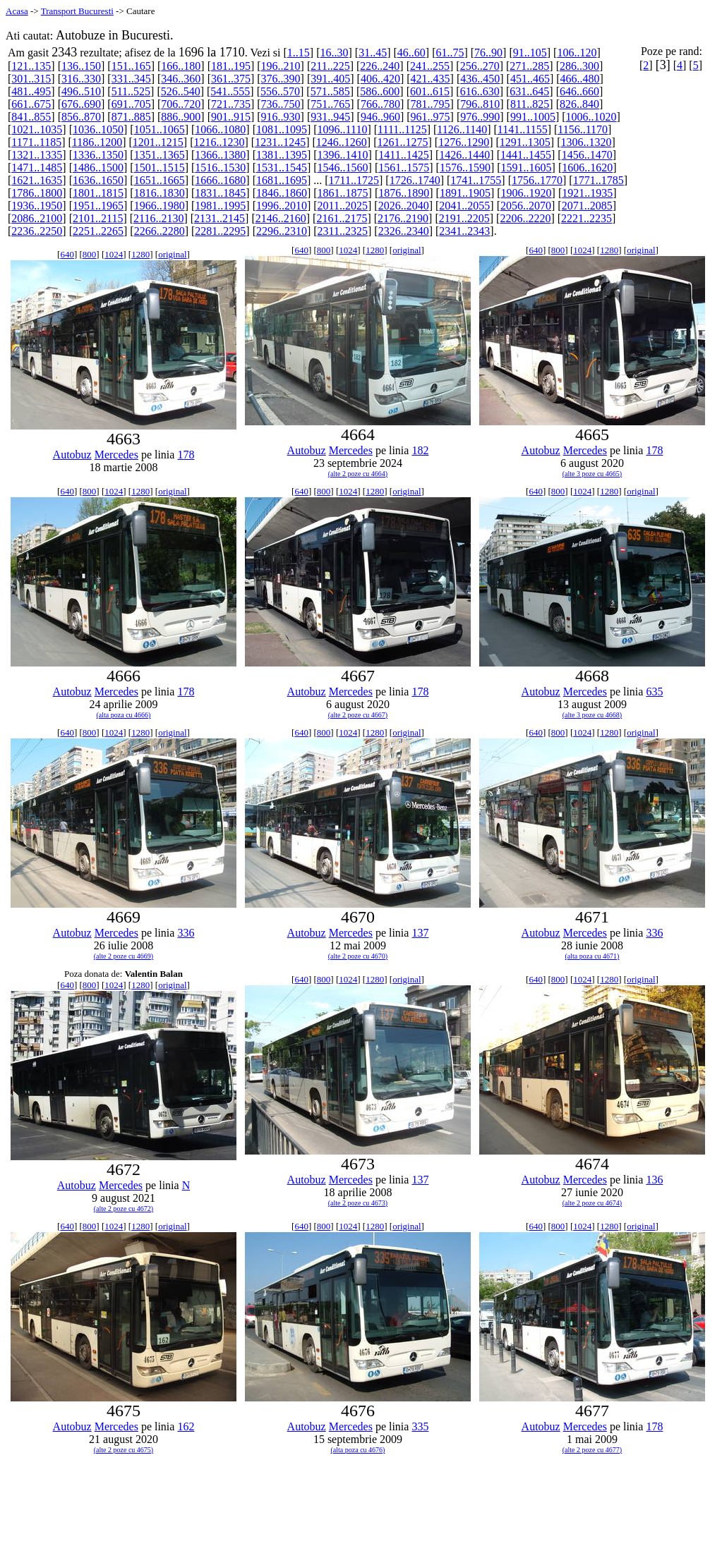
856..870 (81, 117)
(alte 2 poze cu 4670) (357, 956)
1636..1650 (98, 180)
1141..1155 (523, 129)
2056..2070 (525, 206)
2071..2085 (587, 206)
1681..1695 (281, 180)
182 (419, 450)
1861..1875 (343, 193)
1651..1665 (159, 180)
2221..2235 (586, 218)
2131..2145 (219, 218)
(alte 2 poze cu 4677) (592, 1450)
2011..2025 (343, 206)
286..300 (579, 66)
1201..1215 (158, 142)
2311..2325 (343, 231)
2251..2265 (98, 231)
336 (185, 933)
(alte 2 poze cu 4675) (123, 1450)
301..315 (31, 79)
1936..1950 (36, 206)
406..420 (380, 79)
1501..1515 (159, 168)
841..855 (31, 117)
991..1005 (532, 117)
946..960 (380, 117)
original (172, 254)
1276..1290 (463, 142)
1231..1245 (280, 142)
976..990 (480, 117)
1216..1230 (219, 142)
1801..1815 (98, 193)
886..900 (180, 117)
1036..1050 (98, 129)
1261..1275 (402, 142)
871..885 (131, 117)
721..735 (231, 104)
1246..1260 (341, 142)
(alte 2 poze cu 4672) (123, 1208)
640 (67, 254)
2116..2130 (158, 218)
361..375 (231, 79)
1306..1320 (585, 142)
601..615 (430, 91)
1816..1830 (159, 193)
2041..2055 (464, 206)
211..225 (330, 66)
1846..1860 (281, 193)
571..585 (330, 91)
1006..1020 (591, 117)
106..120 (576, 53)
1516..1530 (220, 168)
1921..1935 (587, 193)
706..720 (180, 104)
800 (90, 254)
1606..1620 (587, 168)
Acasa (17, 11)
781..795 (430, 104)
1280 (140, 254)
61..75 (449, 53)
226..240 (379, 66)
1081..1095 (281, 129)
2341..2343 (464, 231)
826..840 (579, 104)
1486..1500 (98, 168)
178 (185, 455)
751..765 (330, 104)
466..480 (580, 79)
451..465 (530, 79)
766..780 (380, 104)
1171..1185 (36, 142)
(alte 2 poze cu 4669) (123, 956)
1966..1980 (159, 206)
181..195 (231, 66)
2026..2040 (403, 206)
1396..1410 (343, 155)
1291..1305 (525, 142)
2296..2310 (281, 231)
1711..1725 (354, 180)
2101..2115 (98, 218)
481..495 (31, 91)
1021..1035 (36, 129)
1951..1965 (98, 206)
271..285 (529, 66)
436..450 (480, 79)
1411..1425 (403, 155)
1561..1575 (403, 168)
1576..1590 (465, 168)
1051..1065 (159, 129)
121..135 (31, 66)
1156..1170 (583, 129)
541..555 (230, 91)
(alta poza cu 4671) (592, 956)
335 (419, 1426)
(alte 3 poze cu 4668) (592, 715)
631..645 (529, 91)
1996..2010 (281, 206)
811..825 (529, 104)
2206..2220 (525, 218)
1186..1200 (97, 142)
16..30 (334, 53)
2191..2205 (464, 218)
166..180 (180, 66)
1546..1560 (343, 168)
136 (654, 1180)
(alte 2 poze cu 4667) (357, 715)
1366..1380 (220, 155)
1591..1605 (526, 168)
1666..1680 (220, 180)
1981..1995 (220, 206)
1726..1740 (415, 180)
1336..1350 (98, 155)
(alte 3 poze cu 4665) (592, 473)
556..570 (280, 91)
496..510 (81, 91)
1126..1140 (462, 129)
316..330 (81, 79)
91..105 (530, 53)
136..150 (81, 66)
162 (185, 1426)
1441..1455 (525, 155)
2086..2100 (36, 218)
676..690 (81, 104)
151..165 (131, 66)
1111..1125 (402, 129)
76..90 (488, 53)
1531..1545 (281, 168)
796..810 (480, 104)
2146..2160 (280, 218)
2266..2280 (159, 231)
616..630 (480, 91)
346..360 (180, 79)
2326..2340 (403, 231)
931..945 (330, 117)
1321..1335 (36, 155)
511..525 (131, 91)
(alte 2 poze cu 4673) (357, 1203)
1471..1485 (36, 168)
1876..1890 (403, 193)
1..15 (298, 53)
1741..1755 (475, 180)
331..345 (131, 79)
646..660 (579, 91)
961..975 (430, 117)
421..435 (430, 79)
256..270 (480, 66)
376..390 (281, 79)
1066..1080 (220, 129)
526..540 (180, 91)
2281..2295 (220, 231)
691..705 (131, 104)
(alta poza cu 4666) (124, 715)
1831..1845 (220, 193)
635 (654, 692)
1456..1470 (587, 155)
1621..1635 (36, 180)
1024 (113, 254)
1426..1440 (464, 155)
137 (419, 933)
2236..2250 (36, 231)
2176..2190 (403, 218)
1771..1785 (598, 180)
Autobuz (72, 455)
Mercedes (116, 455)
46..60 (411, 53)
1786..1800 (36, 193)
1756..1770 (537, 180)
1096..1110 (343, 129)
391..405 (330, 79)
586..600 (379, 91)
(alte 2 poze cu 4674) (592, 1203)
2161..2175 (341, 218)
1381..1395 (281, 155)
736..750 (281, 104)
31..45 (373, 53)
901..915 (231, 117)
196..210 (281, 66)
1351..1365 (159, 155)
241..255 (430, 66)
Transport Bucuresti (77, 11)
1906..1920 (526, 193)
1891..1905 (465, 193)
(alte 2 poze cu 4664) (357, 473)
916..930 (281, 117)
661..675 (31, 104)
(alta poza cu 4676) (358, 1450)
